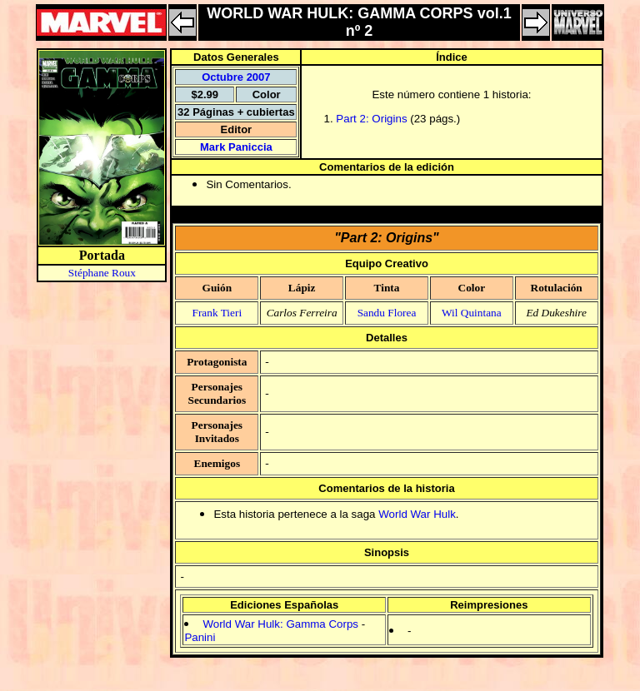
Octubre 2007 (236, 77)
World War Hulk (417, 514)
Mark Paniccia (236, 147)
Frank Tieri (217, 312)
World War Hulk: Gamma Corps (280, 624)
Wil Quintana (472, 312)
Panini (199, 637)
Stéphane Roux (102, 272)
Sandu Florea (387, 312)
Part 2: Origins (371, 118)
